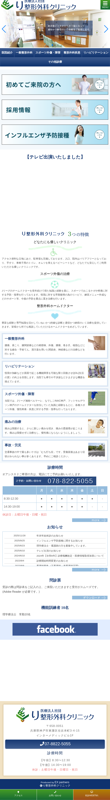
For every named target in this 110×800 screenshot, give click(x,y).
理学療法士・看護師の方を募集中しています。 (62, 545)
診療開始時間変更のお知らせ (52, 561)
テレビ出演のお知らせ (48, 551)
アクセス (18, 794)
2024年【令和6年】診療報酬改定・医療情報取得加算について (70, 556)
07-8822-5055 (55, 743)
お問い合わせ (55, 794)
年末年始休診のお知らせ (49, 535)
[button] (52, 45)
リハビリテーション (95, 52)
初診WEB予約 (91, 794)
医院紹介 (7, 52)
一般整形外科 (24, 52)
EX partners (62, 782)
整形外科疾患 (72, 52)
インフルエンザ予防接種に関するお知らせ (59, 540)
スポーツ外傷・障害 (47, 52)
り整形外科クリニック (56, 785)
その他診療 (55, 61)
